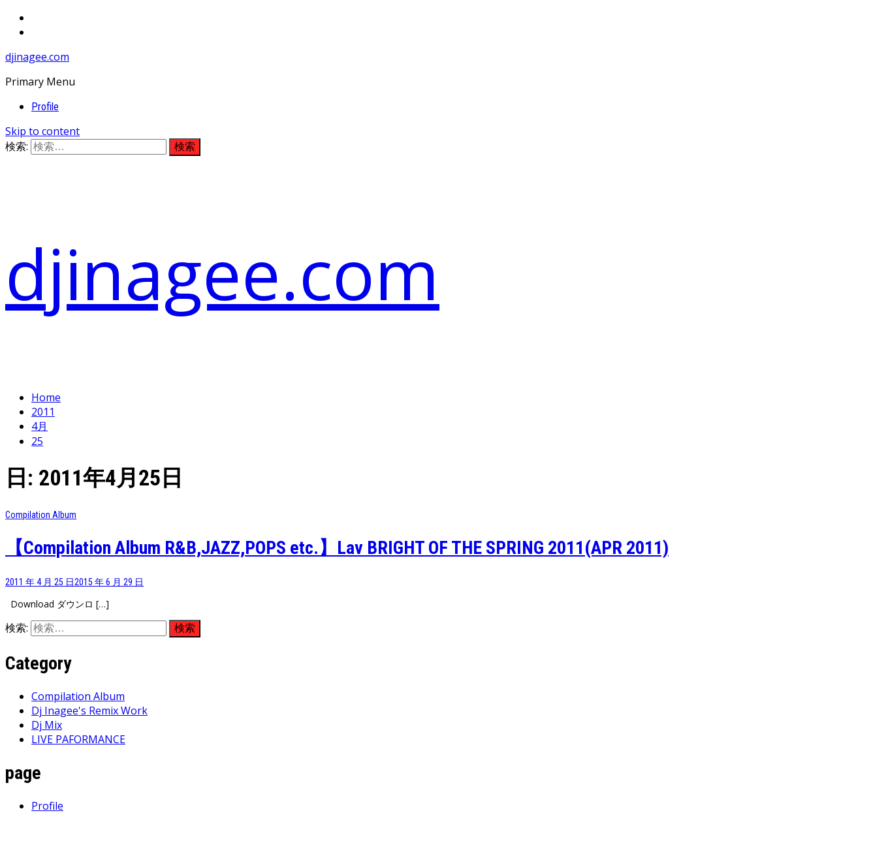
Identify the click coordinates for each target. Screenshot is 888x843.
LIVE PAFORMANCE (78, 739)
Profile (45, 106)
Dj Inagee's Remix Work (89, 710)
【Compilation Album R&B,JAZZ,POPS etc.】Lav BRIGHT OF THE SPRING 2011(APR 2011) (337, 548)
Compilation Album (40, 515)
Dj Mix (46, 725)
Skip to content (42, 131)
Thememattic (313, 830)
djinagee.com (37, 57)
